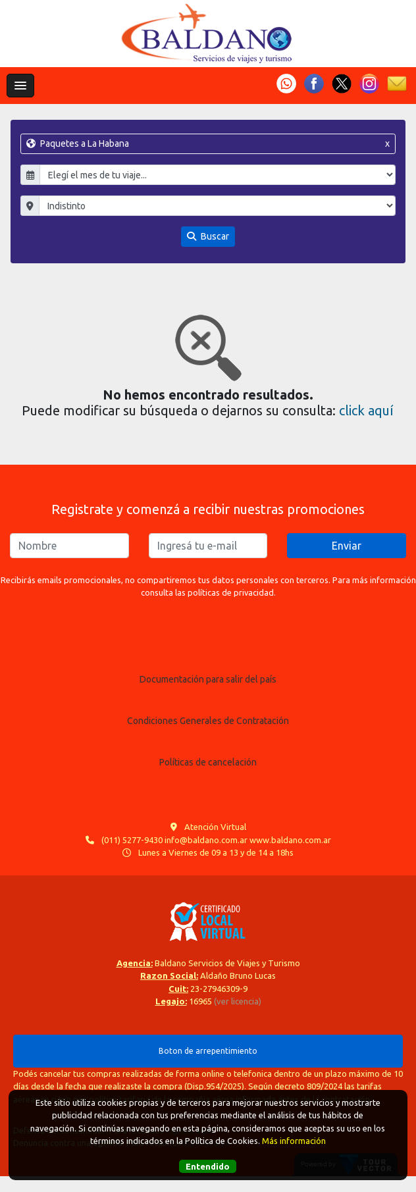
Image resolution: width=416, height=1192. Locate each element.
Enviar (346, 546)
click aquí (366, 410)
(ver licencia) (237, 1001)
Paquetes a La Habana (208, 144)
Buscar (208, 236)
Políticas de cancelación (208, 762)
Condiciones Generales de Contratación (208, 720)
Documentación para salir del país (208, 679)
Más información (294, 1140)
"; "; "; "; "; (217, 205)
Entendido (208, 1166)
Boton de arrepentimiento (208, 1051)
